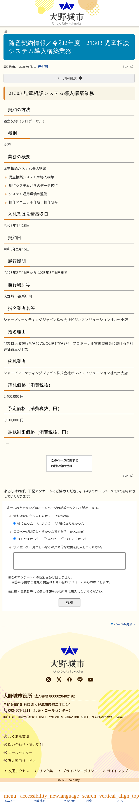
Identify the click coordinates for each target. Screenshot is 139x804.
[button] (10, 797)
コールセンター (20, 762)
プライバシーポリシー (80, 781)
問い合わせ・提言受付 (25, 754)
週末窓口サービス (22, 771)
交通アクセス (19, 781)
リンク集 (46, 781)
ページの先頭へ (125, 634)
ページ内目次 (69, 78)
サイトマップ (117, 781)
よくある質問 (18, 746)
